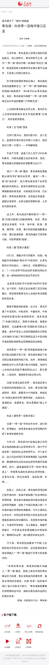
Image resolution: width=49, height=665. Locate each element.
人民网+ (18, 627)
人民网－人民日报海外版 (36, 46)
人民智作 (28, 642)
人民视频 (7, 642)
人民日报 (7, 627)
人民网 (3, 12)
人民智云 (18, 642)
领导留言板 (39, 627)
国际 (10, 12)
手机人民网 (28, 627)
